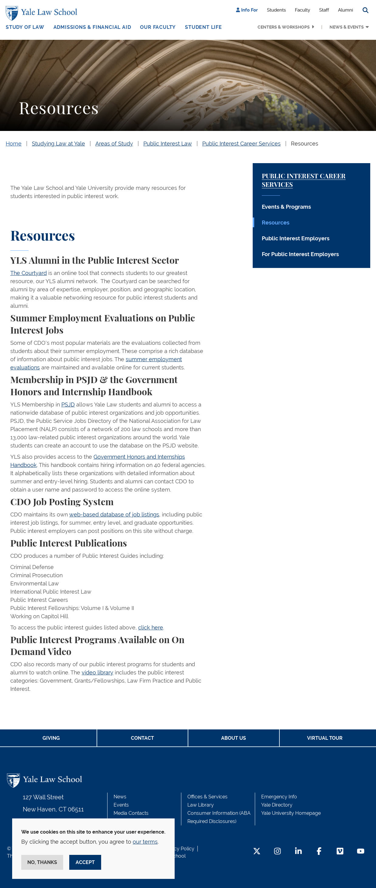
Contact (142, 738)
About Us (233, 738)
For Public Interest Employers (300, 254)
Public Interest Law (167, 143)
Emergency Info (279, 797)
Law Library (200, 805)
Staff (324, 10)
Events (121, 805)
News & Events (347, 27)
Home (14, 143)
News (120, 797)
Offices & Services (207, 797)
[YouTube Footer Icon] (360, 851)
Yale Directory (276, 805)
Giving (51, 738)
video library (97, 672)
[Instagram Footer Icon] (277, 851)
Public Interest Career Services (241, 143)
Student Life (203, 27)
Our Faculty (158, 27)
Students (276, 10)
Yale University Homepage (291, 813)
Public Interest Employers (296, 238)
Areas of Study (114, 143)
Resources (304, 143)
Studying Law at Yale (58, 143)
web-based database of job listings (114, 514)
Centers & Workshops (284, 27)
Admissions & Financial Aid (92, 27)
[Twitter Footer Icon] (257, 851)
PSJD (68, 404)
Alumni (345, 10)
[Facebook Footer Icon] (319, 851)
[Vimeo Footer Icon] (340, 851)
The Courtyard (28, 273)
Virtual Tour (325, 738)
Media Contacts (131, 813)
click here (150, 627)
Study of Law (25, 27)
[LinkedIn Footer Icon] (298, 851)
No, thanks (42, 862)
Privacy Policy (178, 849)
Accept (85, 862)
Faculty (302, 10)
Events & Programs (286, 207)
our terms (145, 841)
